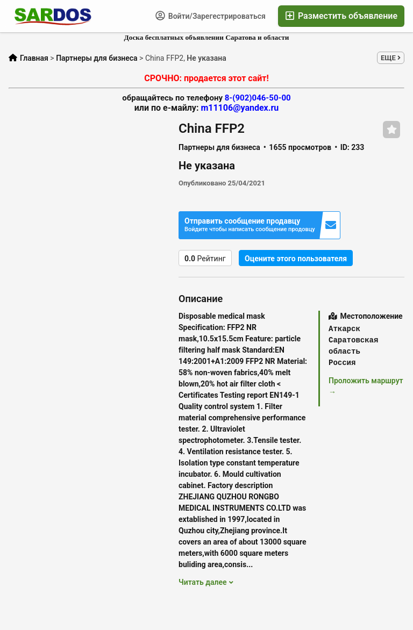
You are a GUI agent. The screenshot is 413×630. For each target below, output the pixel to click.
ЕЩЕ (391, 58)
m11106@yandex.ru (240, 108)
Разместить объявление (341, 16)
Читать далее (206, 582)
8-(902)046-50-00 (258, 98)
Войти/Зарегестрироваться (210, 15)
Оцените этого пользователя (296, 258)
